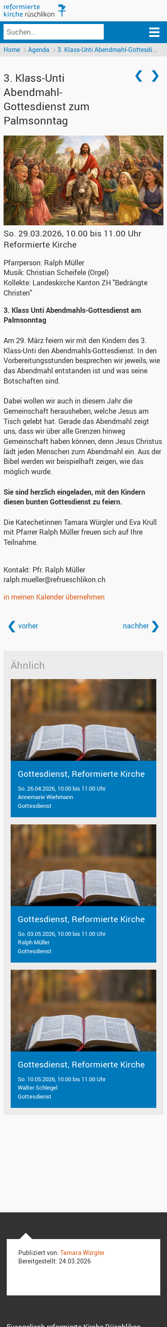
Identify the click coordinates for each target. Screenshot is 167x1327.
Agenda (38, 49)
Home (12, 49)
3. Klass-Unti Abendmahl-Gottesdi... (107, 49)
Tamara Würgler (82, 1252)
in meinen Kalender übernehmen (54, 597)
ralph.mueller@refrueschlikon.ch (55, 579)
